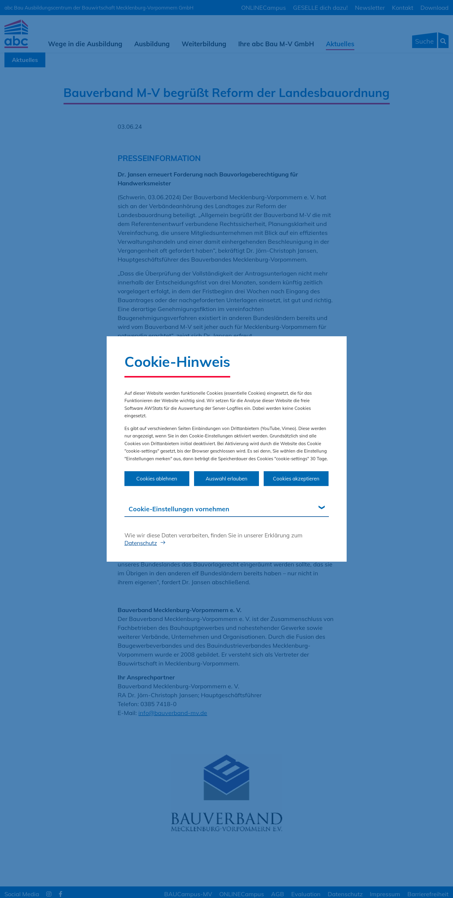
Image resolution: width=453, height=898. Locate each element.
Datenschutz (140, 542)
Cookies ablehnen (156, 478)
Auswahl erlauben (226, 478)
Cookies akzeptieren (296, 478)
